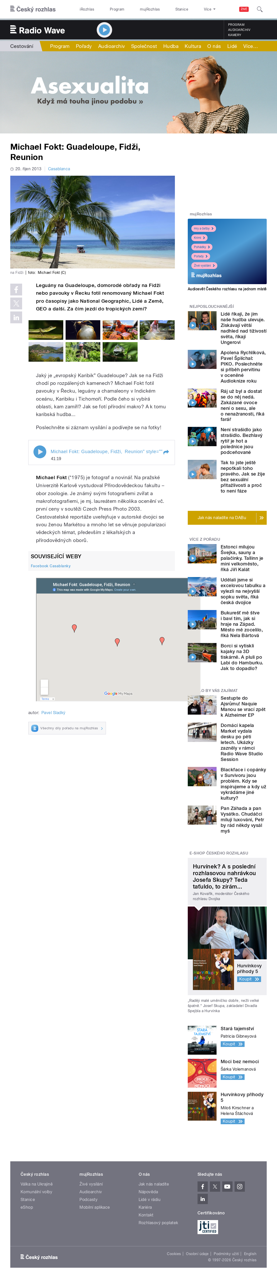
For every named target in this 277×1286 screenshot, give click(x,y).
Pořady (84, 46)
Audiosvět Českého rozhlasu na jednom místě (227, 289)
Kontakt (146, 1215)
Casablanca (59, 168)
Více (250, 46)
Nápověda (148, 1191)
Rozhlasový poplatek (158, 1222)
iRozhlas (84, 9)
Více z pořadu (205, 539)
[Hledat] (260, 9)
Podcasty (88, 1199)
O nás (214, 46)
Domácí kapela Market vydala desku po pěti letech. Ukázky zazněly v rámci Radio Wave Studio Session (242, 742)
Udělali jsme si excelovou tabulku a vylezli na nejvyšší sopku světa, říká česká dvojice (243, 591)
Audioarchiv (239, 30)
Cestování (21, 46)
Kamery (235, 35)
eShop (27, 1207)
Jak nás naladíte (154, 1184)
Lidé (232, 46)
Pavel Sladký (53, 712)
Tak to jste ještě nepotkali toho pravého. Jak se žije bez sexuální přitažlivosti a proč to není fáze (243, 477)
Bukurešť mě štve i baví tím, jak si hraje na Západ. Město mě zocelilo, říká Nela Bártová (242, 624)
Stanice (161, 9)
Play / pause (39, 451)
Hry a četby (203, 228)
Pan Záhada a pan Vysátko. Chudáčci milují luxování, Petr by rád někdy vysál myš (242, 820)
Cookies (174, 1254)
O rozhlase (187, 9)
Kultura (193, 46)
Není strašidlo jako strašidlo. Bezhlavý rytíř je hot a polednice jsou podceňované (242, 441)
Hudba (170, 46)
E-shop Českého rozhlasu (219, 853)
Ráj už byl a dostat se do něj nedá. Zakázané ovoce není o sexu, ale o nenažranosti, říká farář (243, 405)
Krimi (199, 238)
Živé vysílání (204, 265)
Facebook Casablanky (50, 566)
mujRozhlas (136, 9)
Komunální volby (36, 1191)
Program (108, 9)
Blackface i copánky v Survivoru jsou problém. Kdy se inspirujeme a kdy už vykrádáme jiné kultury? (243, 784)
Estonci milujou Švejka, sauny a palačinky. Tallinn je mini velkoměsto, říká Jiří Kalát (242, 558)
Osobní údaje (197, 1254)
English (250, 1254)
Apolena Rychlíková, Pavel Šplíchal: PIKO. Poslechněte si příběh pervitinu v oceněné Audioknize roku (243, 367)
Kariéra (145, 1207)
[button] (166, 452)
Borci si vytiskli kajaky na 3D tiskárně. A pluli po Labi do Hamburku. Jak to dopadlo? (242, 657)
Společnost (144, 46)
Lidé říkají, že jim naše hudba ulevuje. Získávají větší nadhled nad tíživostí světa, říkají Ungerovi (244, 328)
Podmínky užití (226, 1254)
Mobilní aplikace (94, 1207)
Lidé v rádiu (150, 1199)
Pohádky (202, 247)
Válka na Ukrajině (37, 1184)
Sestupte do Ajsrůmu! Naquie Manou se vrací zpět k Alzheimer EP (243, 706)
